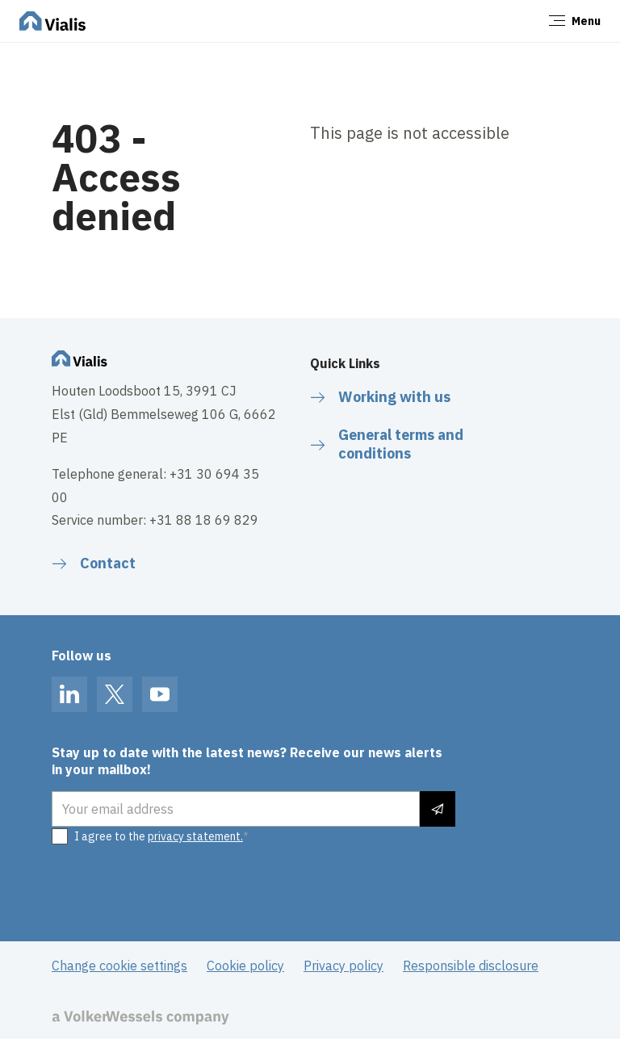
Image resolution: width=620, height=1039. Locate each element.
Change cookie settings (119, 965)
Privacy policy (343, 965)
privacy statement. (195, 836)
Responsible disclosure (470, 965)
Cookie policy (245, 965)
